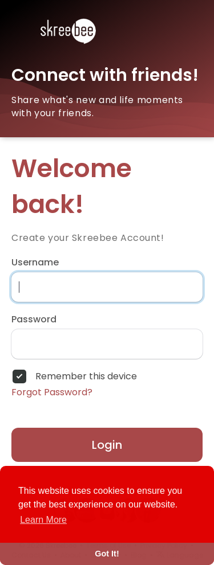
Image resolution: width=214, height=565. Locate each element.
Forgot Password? (51, 392)
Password (33, 319)
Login (107, 445)
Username (35, 262)
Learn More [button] (43, 520)
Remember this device (86, 376)
